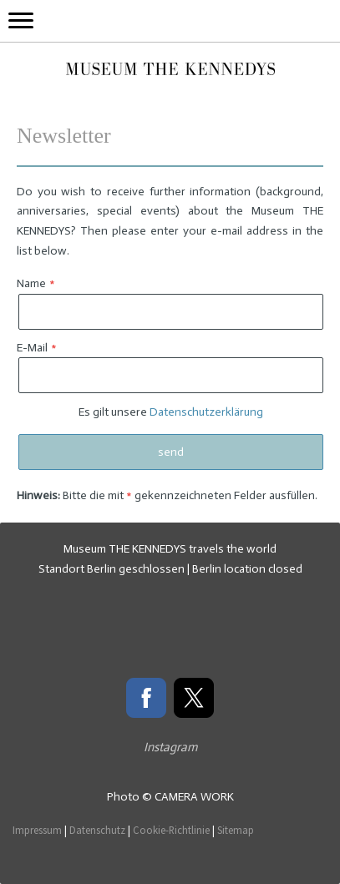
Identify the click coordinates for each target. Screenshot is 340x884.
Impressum (37, 829)
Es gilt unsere (171, 412)
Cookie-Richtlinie (171, 829)
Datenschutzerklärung (206, 412)
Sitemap (235, 829)
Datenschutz (97, 829)
